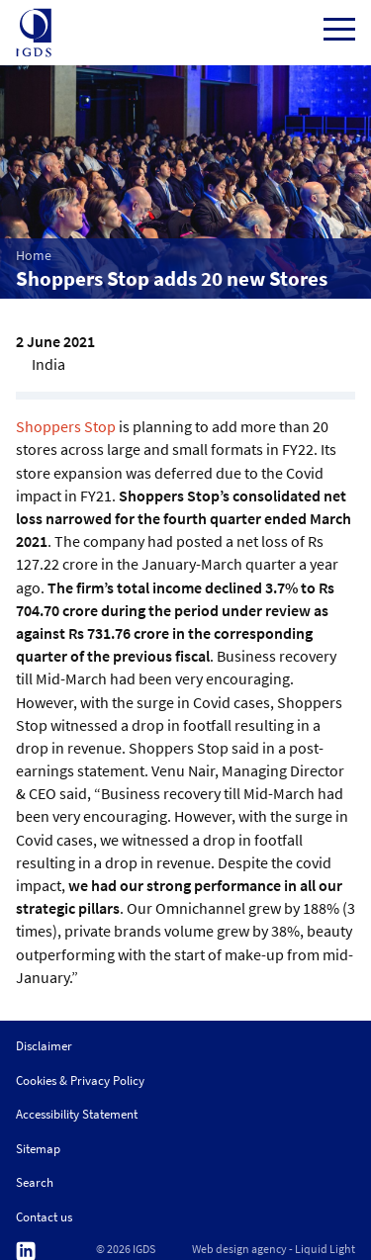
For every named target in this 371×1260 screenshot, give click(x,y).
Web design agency (239, 1249)
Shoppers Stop (66, 426)
